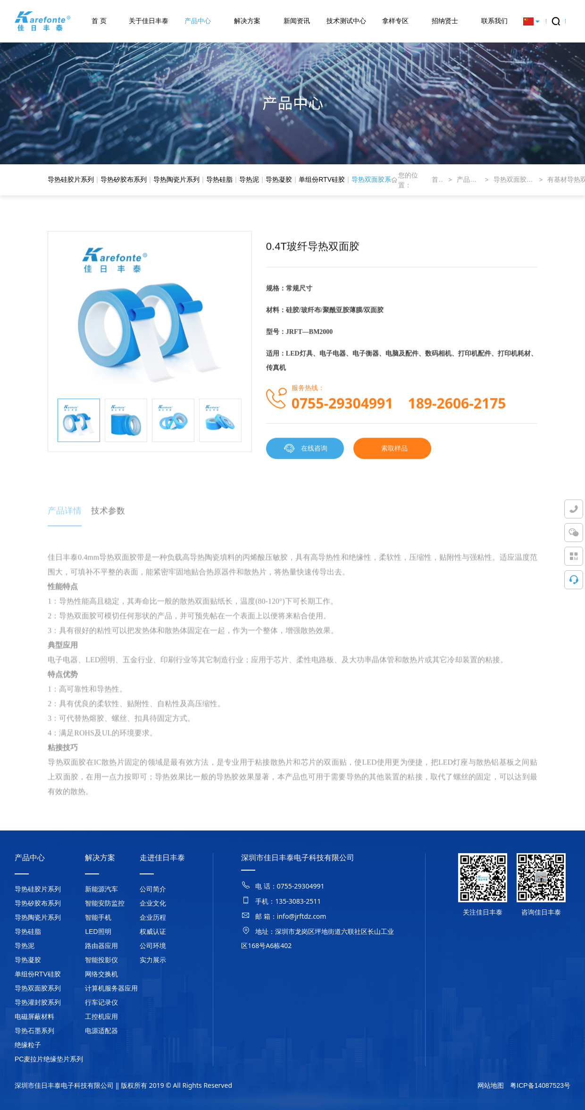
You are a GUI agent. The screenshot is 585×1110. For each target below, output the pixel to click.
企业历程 (153, 917)
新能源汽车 (101, 889)
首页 (437, 179)
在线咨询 (304, 452)
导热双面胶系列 (374, 179)
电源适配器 (101, 1030)
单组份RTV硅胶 (322, 179)
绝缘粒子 (28, 1045)
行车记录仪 (101, 1002)
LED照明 (98, 931)
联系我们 (494, 21)
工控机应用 (101, 1016)
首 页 (99, 21)
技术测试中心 (346, 21)
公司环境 (153, 945)
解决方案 (247, 21)
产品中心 (197, 21)
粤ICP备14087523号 (540, 1085)
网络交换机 (101, 974)
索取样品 (394, 451)
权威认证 (153, 931)
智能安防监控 (105, 903)
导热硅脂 (219, 179)
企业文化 (153, 903)
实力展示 (153, 960)
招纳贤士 (445, 21)
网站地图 (490, 1085)
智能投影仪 (101, 960)
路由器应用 (101, 945)
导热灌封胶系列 (38, 1002)
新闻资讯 (297, 21)
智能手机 (98, 917)
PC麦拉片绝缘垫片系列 (49, 1059)
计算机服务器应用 (111, 988)
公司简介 (153, 889)
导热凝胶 (279, 179)
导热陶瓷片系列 (176, 179)
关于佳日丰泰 (148, 21)
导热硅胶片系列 (71, 179)
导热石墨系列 (34, 1030)
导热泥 (249, 179)
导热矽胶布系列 (123, 179)
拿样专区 (395, 21)
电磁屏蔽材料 (34, 1016)
